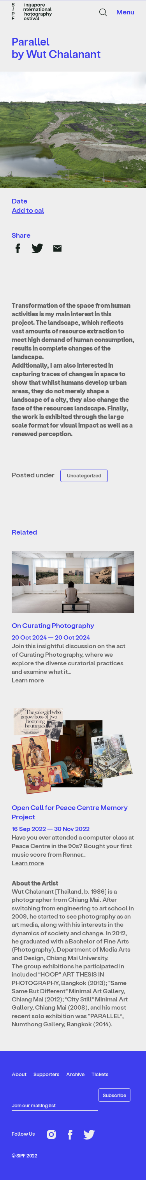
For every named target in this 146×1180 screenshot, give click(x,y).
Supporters (46, 1074)
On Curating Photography (53, 625)
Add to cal (28, 210)
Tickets (99, 1074)
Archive (75, 1074)
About (19, 1074)
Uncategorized (84, 475)
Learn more (28, 680)
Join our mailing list (34, 1105)
